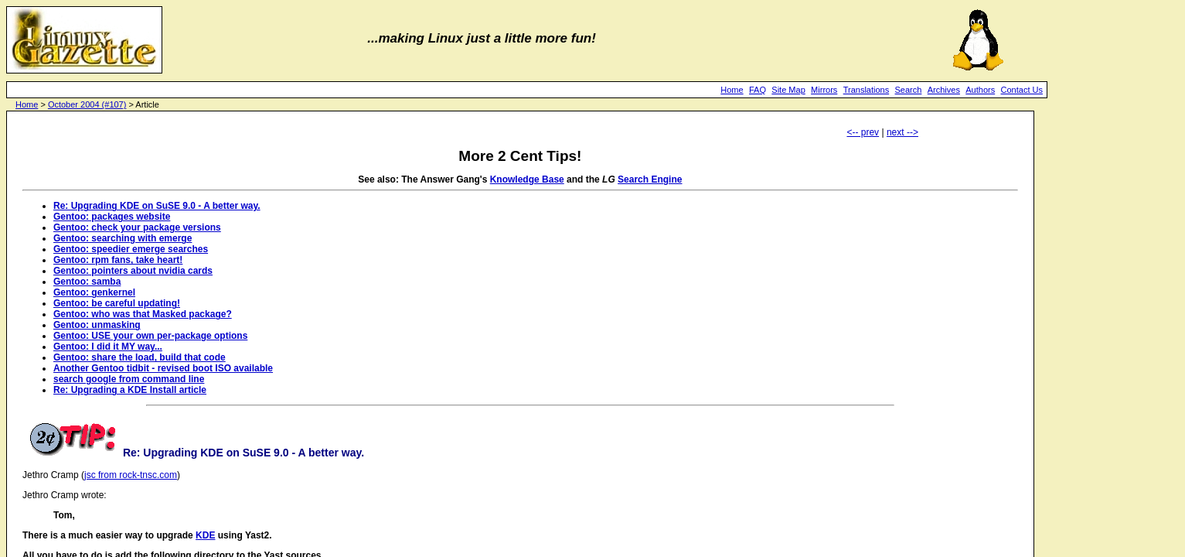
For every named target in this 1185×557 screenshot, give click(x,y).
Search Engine (650, 179)
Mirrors (824, 89)
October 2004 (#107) (87, 104)
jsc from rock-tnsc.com (130, 475)
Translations (866, 89)
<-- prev (862, 132)
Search (908, 89)
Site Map (788, 89)
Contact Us (1022, 89)
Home (731, 89)
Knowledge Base (527, 179)
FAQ (757, 89)
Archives (944, 89)
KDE (205, 535)
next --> (902, 132)
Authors (980, 89)
